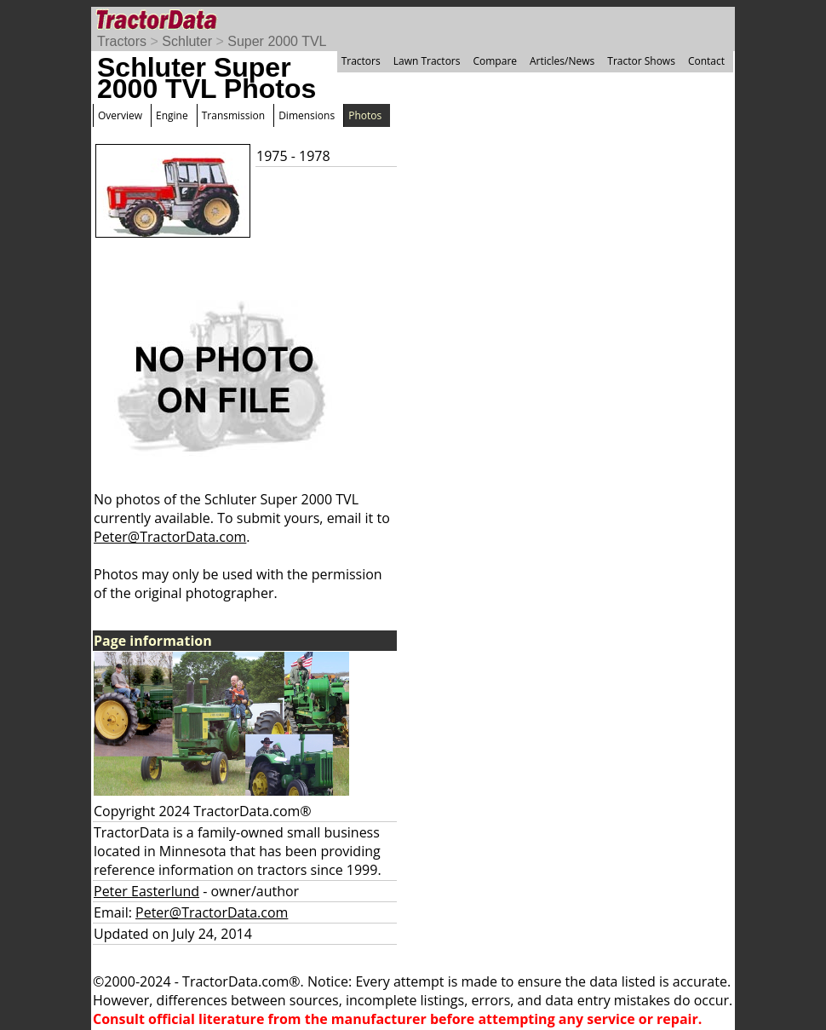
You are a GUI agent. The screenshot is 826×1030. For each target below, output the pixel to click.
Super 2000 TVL (276, 41)
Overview (120, 115)
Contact (706, 61)
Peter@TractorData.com (170, 536)
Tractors (121, 41)
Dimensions (306, 115)
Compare (495, 61)
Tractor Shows (641, 61)
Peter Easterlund (146, 891)
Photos (364, 115)
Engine (172, 115)
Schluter (187, 41)
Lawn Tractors (427, 61)
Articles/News (562, 61)
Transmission (233, 115)
